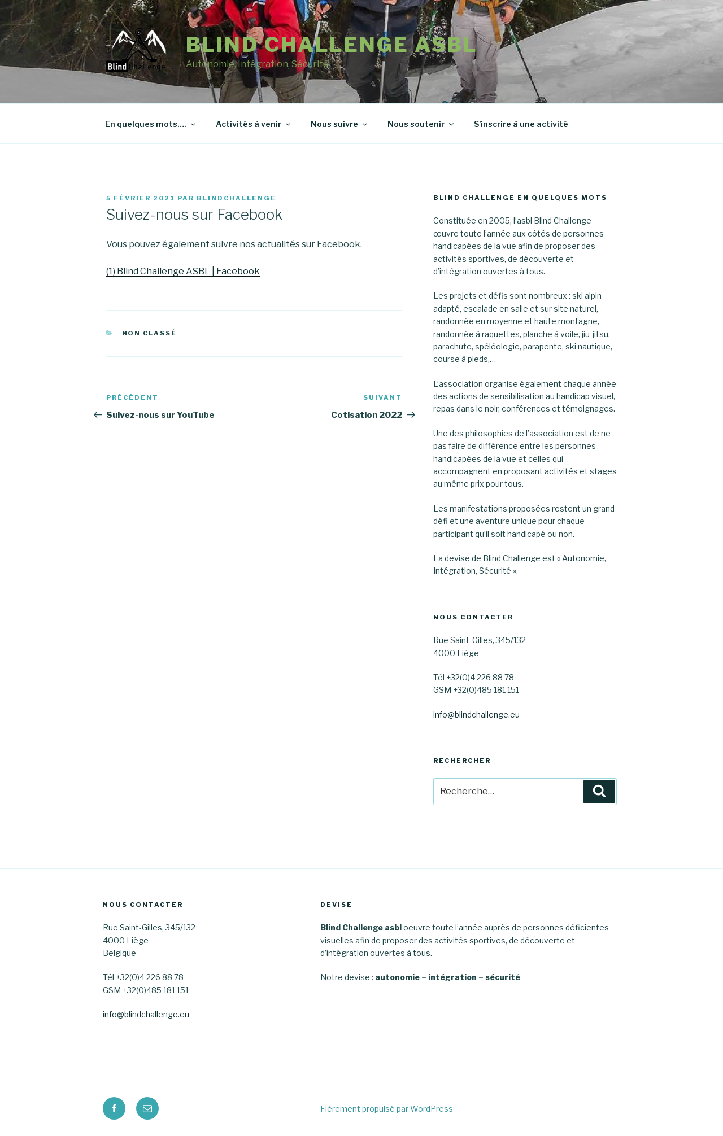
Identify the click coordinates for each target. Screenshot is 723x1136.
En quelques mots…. (151, 124)
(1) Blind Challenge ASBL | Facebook (183, 271)
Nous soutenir (421, 124)
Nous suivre (340, 124)
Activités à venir (254, 124)
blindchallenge (236, 198)
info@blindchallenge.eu (477, 714)
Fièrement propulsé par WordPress (386, 1108)
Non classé (149, 333)
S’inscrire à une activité (521, 124)
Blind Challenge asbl (332, 44)
